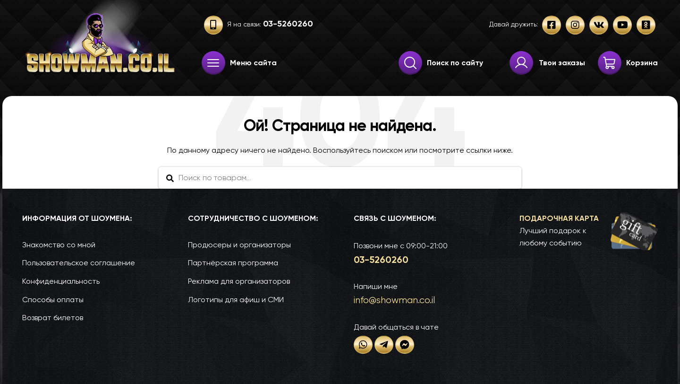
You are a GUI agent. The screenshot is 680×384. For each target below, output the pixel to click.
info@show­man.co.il (394, 300)
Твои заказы (562, 62)
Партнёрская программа (233, 262)
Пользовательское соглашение (78, 262)
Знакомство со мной (58, 244)
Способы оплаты (53, 299)
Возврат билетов (52, 317)
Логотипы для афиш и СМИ (236, 299)
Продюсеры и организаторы (239, 244)
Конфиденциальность (61, 281)
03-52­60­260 (381, 259)
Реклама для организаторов (239, 281)
